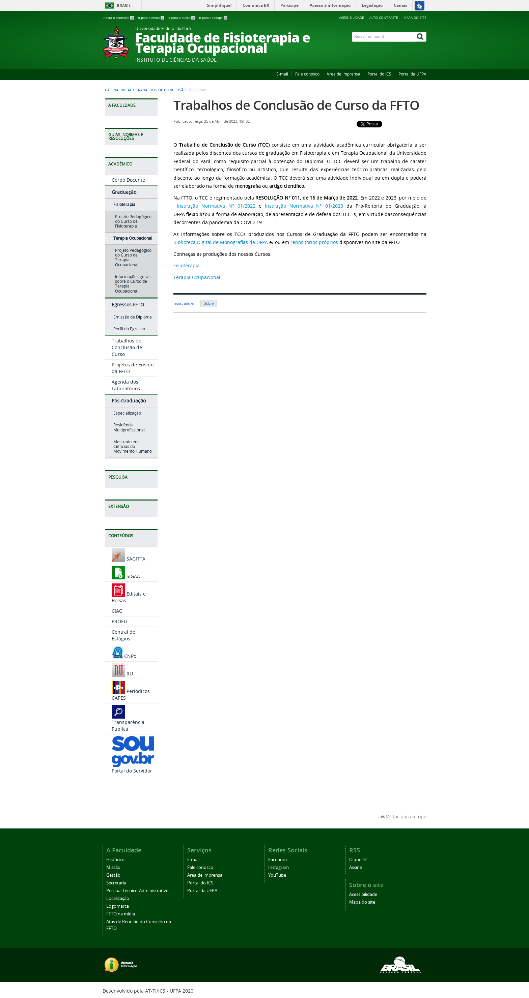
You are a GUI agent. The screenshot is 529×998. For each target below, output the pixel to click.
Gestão (113, 875)
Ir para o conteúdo (119, 18)
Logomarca (117, 906)
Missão (113, 867)
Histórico (115, 860)
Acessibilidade (351, 17)
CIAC (117, 611)
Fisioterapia (124, 204)
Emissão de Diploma (132, 317)
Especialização (127, 413)
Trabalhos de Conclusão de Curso (127, 347)
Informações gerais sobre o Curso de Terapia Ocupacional (133, 284)
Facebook (278, 860)
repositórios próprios (314, 242)
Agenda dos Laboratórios (126, 385)
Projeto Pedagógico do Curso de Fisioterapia (133, 221)
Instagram (278, 867)
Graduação (124, 192)
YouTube (277, 875)
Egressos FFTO (128, 304)
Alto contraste (383, 17)
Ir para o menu (151, 18)
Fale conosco (307, 74)
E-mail (282, 74)
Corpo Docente (128, 180)
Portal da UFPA (412, 74)
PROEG (119, 621)
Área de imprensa (343, 74)
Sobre (209, 303)
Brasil (124, 5)
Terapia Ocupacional (132, 238)
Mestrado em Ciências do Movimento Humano (132, 446)
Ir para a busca (182, 18)
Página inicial (118, 90)
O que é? (358, 860)
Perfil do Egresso (129, 328)
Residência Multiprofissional (129, 427)
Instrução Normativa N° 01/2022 (216, 206)
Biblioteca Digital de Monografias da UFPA (220, 242)
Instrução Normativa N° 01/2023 (304, 206)
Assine (355, 867)
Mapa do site (414, 17)
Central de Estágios (123, 635)
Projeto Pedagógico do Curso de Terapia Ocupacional (133, 257)
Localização (117, 898)
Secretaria (116, 883)
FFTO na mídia (120, 914)
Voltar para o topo (403, 816)
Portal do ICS (379, 74)
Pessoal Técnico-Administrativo (137, 891)
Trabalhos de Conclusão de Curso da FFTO (296, 105)
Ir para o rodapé (213, 18)
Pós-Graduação (129, 400)
